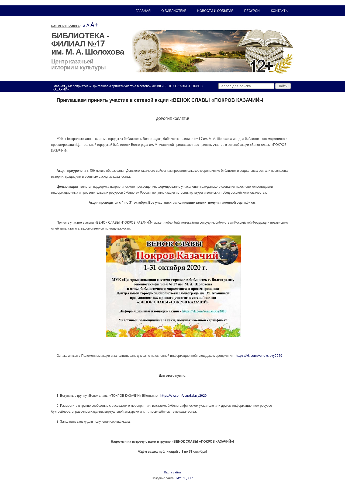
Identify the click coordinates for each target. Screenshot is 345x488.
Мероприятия (78, 86)
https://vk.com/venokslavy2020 (259, 356)
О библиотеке (174, 11)
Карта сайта (172, 472)
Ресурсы (252, 11)
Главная (59, 86)
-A (83, 25)
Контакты (279, 11)
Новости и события (215, 11)
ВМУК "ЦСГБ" (183, 478)
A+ (94, 25)
